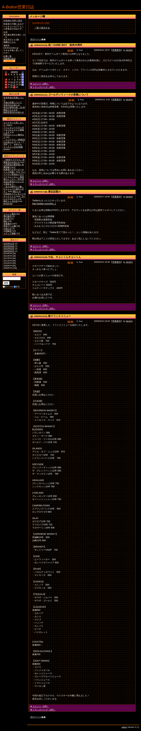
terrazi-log (7, 203)
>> (22, 72)
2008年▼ (7, 268)
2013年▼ (7, 256)
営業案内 (116, 50)
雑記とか (17, 191)
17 (20, 82)
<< (6, 72)
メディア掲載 (9, 233)
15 (14, 82)
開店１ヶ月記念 (10, 201)
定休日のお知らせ (11, 105)
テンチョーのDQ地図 (13, 147)
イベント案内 (9, 214)
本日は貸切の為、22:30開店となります (14, 108)
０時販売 (7, 231)
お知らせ (7, 228)
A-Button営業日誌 (18, 7)
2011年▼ (7, 261)
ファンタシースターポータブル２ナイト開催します (13, 130)
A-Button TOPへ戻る (12, 20)
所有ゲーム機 (9, 226)
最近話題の (54, 191)
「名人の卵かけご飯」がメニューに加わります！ (13, 189)
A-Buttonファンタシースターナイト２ (14, 195)
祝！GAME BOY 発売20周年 (65, 45)
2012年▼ (7, 258)
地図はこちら (9, 42)
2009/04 (14, 72)
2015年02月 (8, 251)
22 (14, 85)
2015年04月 (8, 246)
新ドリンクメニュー (59, 316)
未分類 (6, 219)
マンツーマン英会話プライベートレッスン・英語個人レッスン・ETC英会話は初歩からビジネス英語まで (14, 178)
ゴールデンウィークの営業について (68, 94)
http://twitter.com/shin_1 (44, 203)
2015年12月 (8, 243)
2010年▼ (7, 263)
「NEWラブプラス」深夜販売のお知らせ (14, 161)
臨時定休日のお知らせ (13, 112)
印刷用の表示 (9, 59)
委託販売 (7, 216)
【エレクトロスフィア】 (14, 197)
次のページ (35, 39)
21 (11, 85)
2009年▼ (7, 265)
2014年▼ (7, 253)
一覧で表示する (42, 28)
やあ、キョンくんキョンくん (64, 257)
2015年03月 (8, 248)
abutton (129, 50)
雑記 (5, 221)
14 (11, 82)
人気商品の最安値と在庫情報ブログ (13, 165)
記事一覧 (7, 56)
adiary (124, 727)
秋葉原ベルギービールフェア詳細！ (13, 170)
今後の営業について (12, 102)
